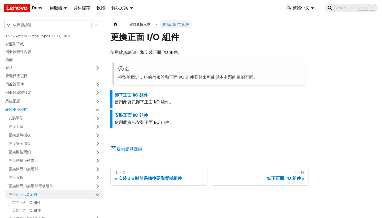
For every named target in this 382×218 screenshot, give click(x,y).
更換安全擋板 (19, 143)
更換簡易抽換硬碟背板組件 (30, 186)
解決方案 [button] (119, 8)
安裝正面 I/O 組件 (26, 210)
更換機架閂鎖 (19, 152)
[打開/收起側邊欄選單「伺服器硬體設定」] (97, 93)
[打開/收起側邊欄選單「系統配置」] (97, 101)
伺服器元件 (14, 84)
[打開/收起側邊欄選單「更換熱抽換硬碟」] (97, 160)
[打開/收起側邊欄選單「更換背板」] (97, 177)
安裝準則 (15, 118)
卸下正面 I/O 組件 (26, 202)
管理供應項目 (16, 76)
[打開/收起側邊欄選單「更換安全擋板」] (97, 143)
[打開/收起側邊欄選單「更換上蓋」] (97, 127)
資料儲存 (81, 8)
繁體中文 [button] (298, 8)
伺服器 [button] (56, 8)
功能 (9, 60)
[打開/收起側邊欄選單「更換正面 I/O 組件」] (97, 194)
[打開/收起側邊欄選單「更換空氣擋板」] (97, 135)
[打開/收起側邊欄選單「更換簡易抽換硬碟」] (97, 169)
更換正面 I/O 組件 (23, 194)
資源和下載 (14, 44)
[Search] (351, 8)
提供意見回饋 (126, 149)
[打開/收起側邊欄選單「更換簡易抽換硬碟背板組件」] (97, 186)
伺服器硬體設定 (18, 92)
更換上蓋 (15, 126)
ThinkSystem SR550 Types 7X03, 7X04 (38, 36)
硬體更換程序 (16, 109)
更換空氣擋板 (19, 135)
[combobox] (13, 25)
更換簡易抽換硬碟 (23, 169)
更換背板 (15, 177)
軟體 (101, 8)
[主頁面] (115, 24)
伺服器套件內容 (18, 52)
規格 (9, 68)
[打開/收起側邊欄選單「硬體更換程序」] (97, 110)
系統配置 (12, 101)
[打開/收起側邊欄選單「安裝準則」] (97, 118)
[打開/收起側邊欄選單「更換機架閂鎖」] (97, 152)
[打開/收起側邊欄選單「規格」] (97, 68)
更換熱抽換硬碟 (21, 160)
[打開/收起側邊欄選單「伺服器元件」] (97, 84)
